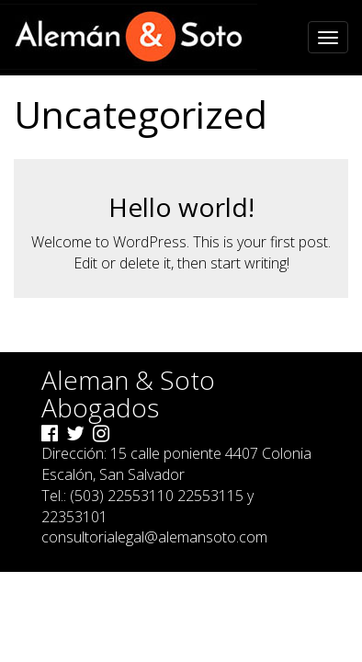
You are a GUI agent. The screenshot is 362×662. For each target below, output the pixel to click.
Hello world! (181, 206)
